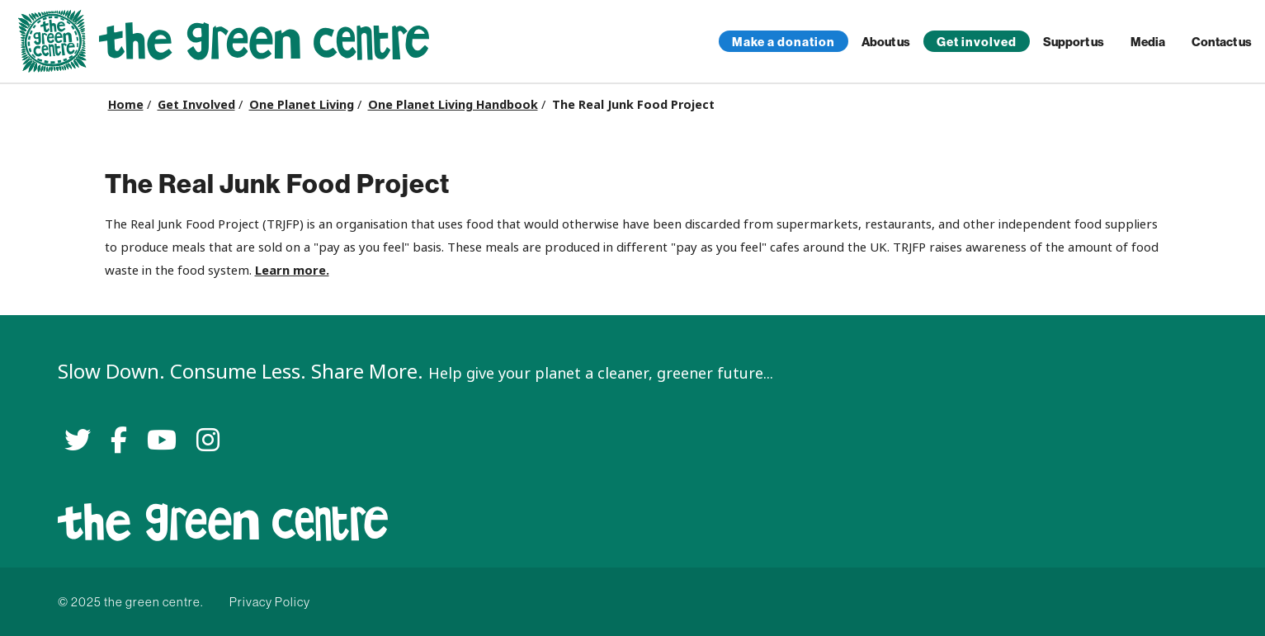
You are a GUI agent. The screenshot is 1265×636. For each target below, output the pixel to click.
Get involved (977, 41)
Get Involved (196, 105)
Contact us (1222, 41)
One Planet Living (301, 105)
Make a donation (783, 41)
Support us (1073, 41)
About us (885, 41)
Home (126, 105)
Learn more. (292, 270)
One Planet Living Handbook (453, 105)
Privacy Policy (269, 602)
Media (1147, 41)
